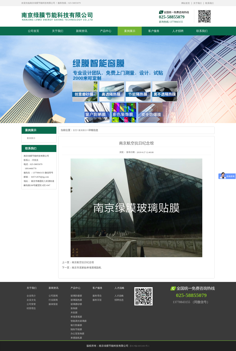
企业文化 (31, 300)
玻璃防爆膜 (76, 295)
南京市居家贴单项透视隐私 (86, 267)
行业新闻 (53, 300)
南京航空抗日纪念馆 (83, 262)
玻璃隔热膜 (76, 300)
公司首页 (33, 30)
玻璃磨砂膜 (76, 304)
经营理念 (31, 308)
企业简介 (31, 295)
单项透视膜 (76, 316)
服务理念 (97, 295)
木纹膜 (74, 312)
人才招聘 (177, 30)
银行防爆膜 (76, 325)
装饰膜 (74, 308)
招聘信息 (119, 300)
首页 (75, 130)
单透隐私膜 (76, 337)
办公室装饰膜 (77, 333)
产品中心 (105, 30)
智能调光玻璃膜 (79, 321)
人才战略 (119, 288)
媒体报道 (53, 304)
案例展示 (129, 30)
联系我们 (209, 3)
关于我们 (197, 3)
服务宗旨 (97, 300)
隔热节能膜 (76, 329)
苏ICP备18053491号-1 (139, 346)
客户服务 (153, 30)
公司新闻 (53, 295)
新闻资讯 (81, 30)
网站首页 (185, 3)
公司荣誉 (31, 304)
